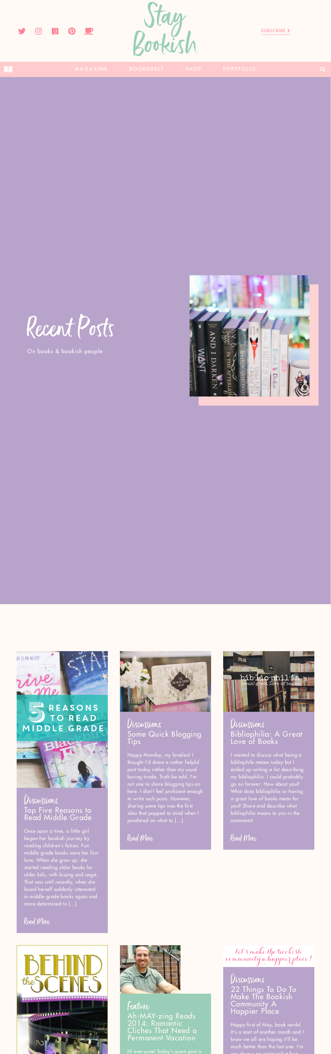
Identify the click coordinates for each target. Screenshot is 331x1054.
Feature (138, 1006)
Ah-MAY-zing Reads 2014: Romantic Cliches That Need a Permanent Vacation (162, 1027)
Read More (37, 922)
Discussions (41, 800)
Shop (194, 69)
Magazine (91, 69)
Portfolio (239, 69)
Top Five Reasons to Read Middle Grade (58, 814)
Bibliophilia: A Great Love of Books (267, 738)
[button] (322, 69)
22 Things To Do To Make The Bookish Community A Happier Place (263, 1000)
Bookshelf (146, 69)
